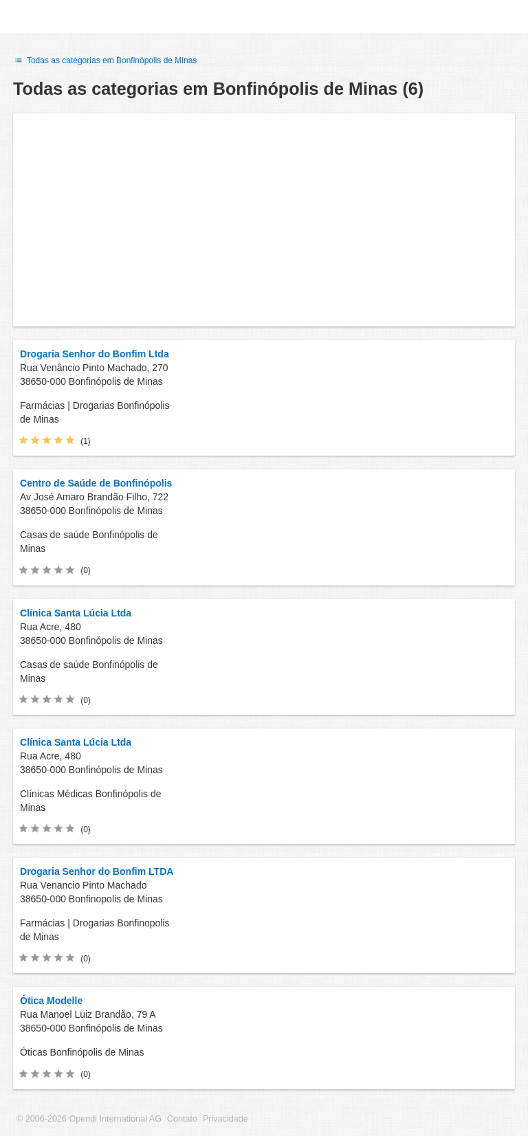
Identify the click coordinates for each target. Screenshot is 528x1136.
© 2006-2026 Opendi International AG (89, 1119)
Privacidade (225, 1119)
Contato (182, 1119)
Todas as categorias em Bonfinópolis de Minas (105, 60)
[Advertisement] (264, 220)
